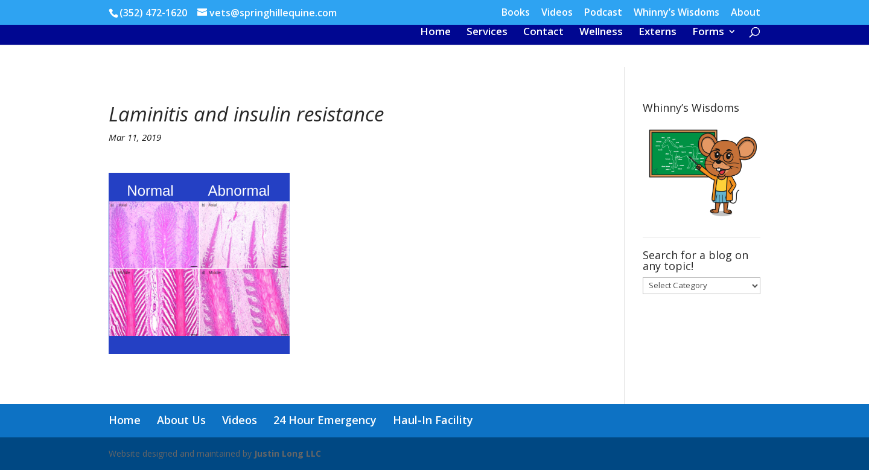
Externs (657, 32)
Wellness (601, 32)
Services (487, 32)
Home (435, 32)
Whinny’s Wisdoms (676, 13)
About (745, 13)
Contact (543, 32)
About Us (181, 420)
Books (515, 13)
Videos (557, 13)
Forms (708, 32)
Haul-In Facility (433, 420)
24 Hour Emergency (325, 420)
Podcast (603, 13)
